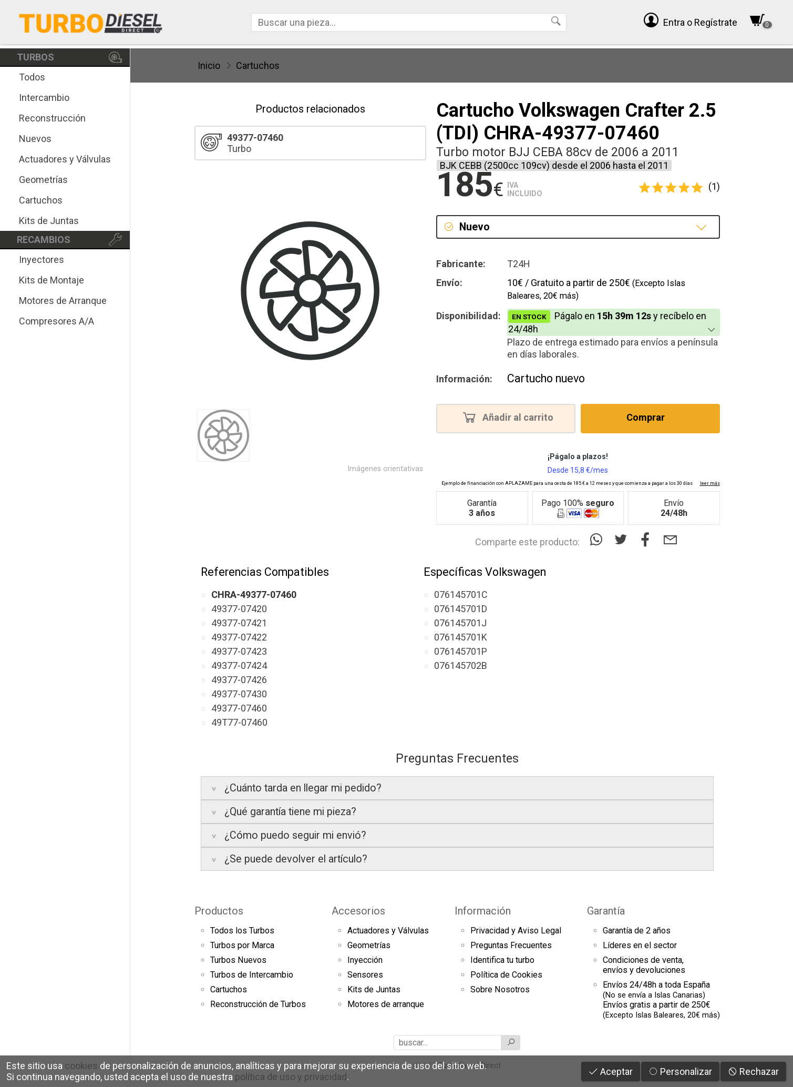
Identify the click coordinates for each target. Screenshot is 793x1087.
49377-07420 (239, 608)
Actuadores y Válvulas (65, 159)
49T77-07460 (239, 722)
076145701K (460, 637)
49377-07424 (239, 665)
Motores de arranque (385, 1004)
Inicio (209, 65)
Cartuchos (41, 200)
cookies (81, 1065)
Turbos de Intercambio (251, 975)
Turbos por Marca (242, 945)
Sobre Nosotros (500, 989)
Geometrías (43, 179)
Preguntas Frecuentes (511, 945)
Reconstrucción (52, 118)
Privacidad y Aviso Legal (515, 931)
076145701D (460, 608)
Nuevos (35, 138)
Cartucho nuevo (546, 378)
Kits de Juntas (49, 220)
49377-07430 (239, 693)
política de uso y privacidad (291, 1076)
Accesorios (358, 911)
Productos (218, 911)
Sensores (365, 975)
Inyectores (41, 259)
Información (483, 911)
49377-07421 (239, 622)
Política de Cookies (506, 975)
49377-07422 (239, 637)
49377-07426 (239, 679)
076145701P (460, 651)
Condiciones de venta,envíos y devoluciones (644, 965)
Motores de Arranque (63, 300)
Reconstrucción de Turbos (258, 1004)
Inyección (365, 960)
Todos (32, 77)
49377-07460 (239, 708)
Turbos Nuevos (238, 960)
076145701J (460, 622)
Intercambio (44, 97)
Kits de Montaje (51, 280)
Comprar (648, 417)
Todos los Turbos (242, 931)
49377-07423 (239, 651)
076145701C (461, 594)
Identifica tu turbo (502, 960)
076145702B (460, 665)
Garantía (606, 911)
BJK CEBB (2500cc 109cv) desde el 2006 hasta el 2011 (554, 165)
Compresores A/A (56, 321)
